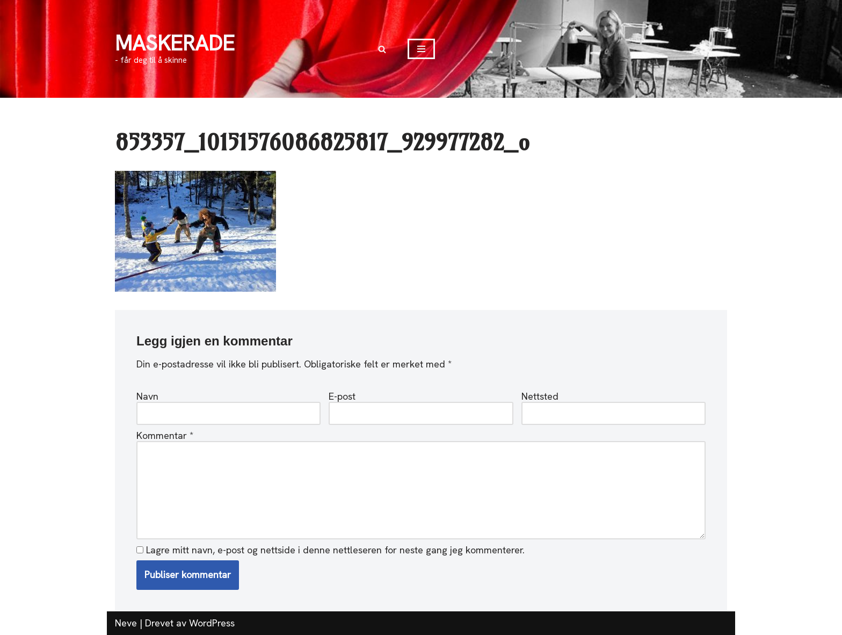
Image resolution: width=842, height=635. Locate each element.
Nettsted (539, 396)
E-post (342, 396)
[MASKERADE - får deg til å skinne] (175, 49)
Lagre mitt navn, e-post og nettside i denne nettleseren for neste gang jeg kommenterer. (335, 550)
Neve (126, 623)
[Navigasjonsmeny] (421, 49)
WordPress (212, 623)
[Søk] (382, 49)
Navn (147, 396)
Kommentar (164, 435)
